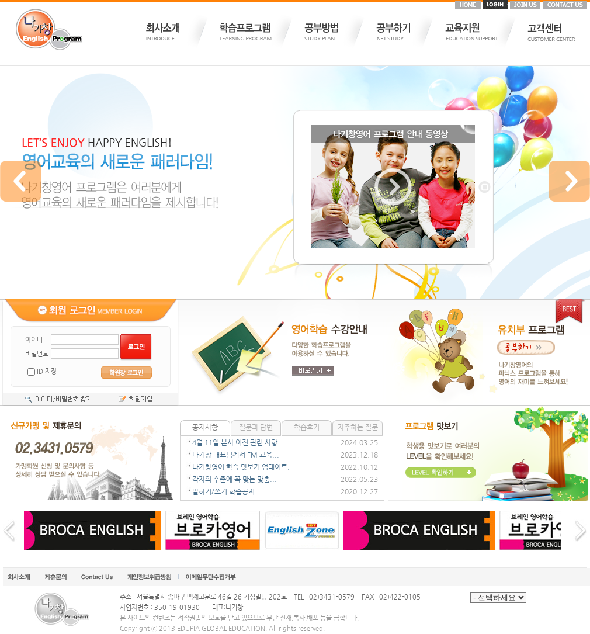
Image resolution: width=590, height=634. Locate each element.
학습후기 (307, 427)
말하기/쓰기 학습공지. (224, 491)
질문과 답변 (256, 427)
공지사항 (205, 427)
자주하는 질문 (358, 427)
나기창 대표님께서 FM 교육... (235, 455)
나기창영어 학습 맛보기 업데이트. (241, 467)
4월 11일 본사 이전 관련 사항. (236, 442)
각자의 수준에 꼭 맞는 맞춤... (234, 479)
